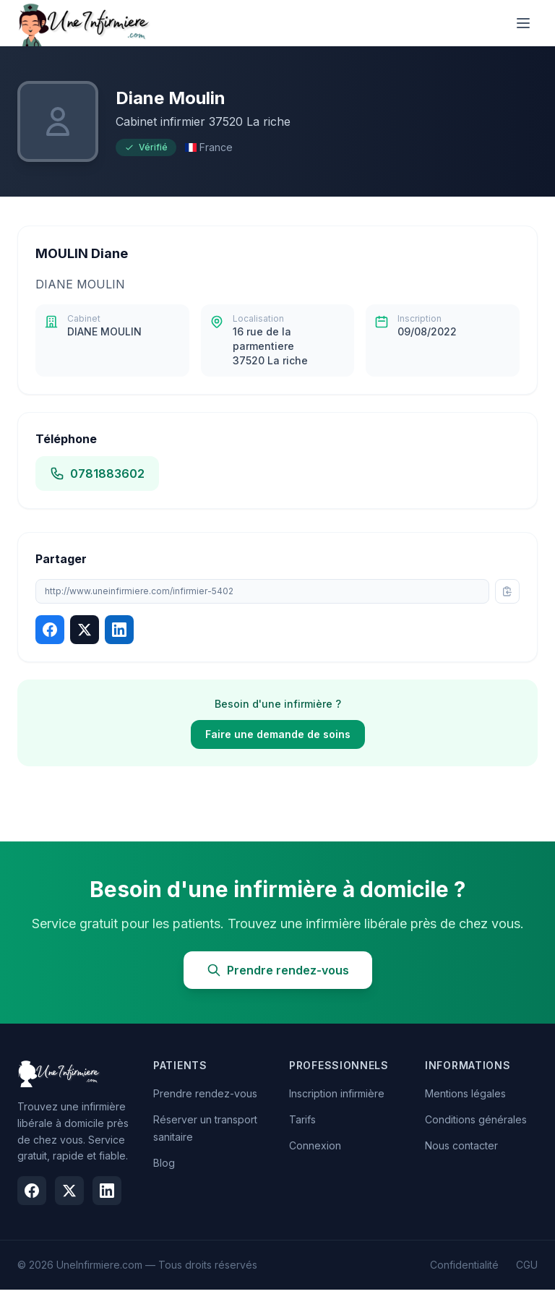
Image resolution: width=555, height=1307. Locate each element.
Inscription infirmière (336, 1093)
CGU (527, 1265)
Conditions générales (476, 1119)
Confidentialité (464, 1265)
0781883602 (97, 473)
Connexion (315, 1145)
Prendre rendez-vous (278, 970)
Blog (164, 1163)
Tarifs (302, 1119)
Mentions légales (465, 1093)
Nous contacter (461, 1145)
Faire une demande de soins (277, 734)
